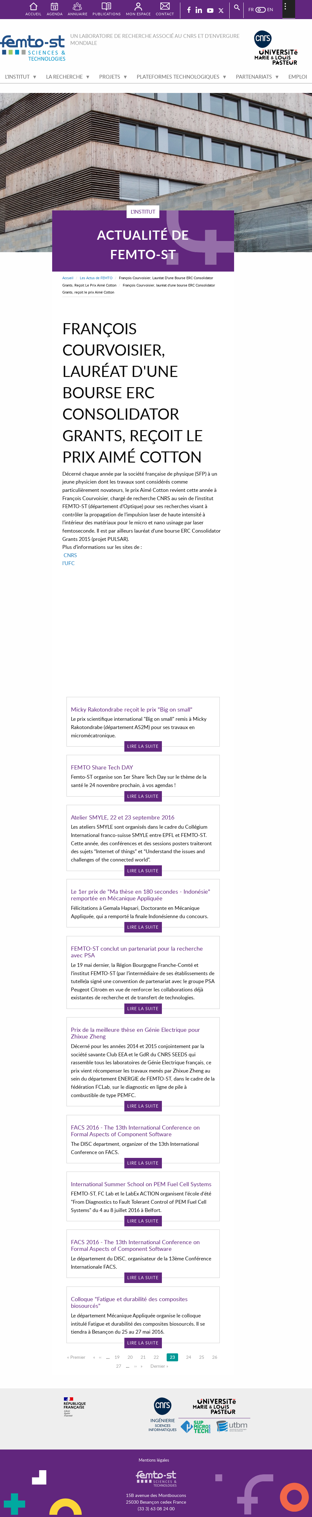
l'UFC (68, 563)
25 (203, 1357)
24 (190, 1357)
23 (174, 1357)
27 (120, 1366)
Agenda (55, 13)
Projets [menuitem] (111, 78)
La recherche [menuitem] (65, 78)
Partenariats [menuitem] (255, 78)
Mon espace (138, 13)
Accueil (67, 277)
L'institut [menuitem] (18, 78)
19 (118, 1357)
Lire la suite (143, 746)
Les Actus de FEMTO (96, 277)
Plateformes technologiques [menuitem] (179, 78)
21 (145, 1357)
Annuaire (77, 13)
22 (158, 1357)
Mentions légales (154, 1460)
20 (132, 1357)
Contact (165, 13)
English (267, 9)
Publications (107, 13)
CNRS (70, 555)
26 (216, 1357)
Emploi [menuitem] (297, 76)
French (254, 9)
